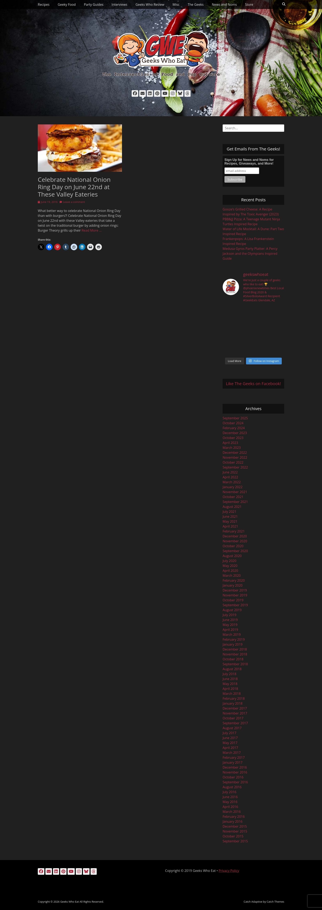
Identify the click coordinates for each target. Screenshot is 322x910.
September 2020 (235, 551)
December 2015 (235, 826)
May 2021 (230, 521)
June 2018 (230, 679)
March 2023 (232, 447)
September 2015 (235, 841)
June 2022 (230, 472)
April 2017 (230, 747)
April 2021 (230, 526)
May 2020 (230, 565)
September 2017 (235, 723)
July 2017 (229, 733)
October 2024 (233, 423)
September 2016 (235, 782)
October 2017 (233, 718)
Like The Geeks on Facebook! (253, 383)
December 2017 (235, 708)
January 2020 (233, 585)
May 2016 (230, 802)
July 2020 (229, 561)
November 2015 (235, 831)
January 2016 (233, 821)
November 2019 (235, 595)
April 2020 (230, 570)
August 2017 (232, 728)
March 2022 (232, 482)
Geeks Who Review (150, 4)
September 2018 (235, 664)
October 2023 (233, 438)
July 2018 (229, 674)
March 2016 (232, 811)
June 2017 (230, 738)
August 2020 (232, 556)
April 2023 (230, 442)
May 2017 (230, 743)
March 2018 (232, 693)
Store (249, 4)
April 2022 (230, 477)
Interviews (119, 4)
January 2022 (233, 487)
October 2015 (233, 836)
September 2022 (235, 467)
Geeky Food (67, 4)
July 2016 (229, 792)
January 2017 (233, 762)
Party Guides (93, 4)
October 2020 (233, 546)
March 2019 (232, 634)
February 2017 (234, 757)
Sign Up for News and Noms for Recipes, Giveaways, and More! (249, 161)
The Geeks (196, 4)
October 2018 (233, 659)
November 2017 (235, 713)
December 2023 (235, 433)
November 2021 (235, 492)
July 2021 (229, 511)
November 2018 (235, 654)
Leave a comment (74, 202)
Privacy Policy (229, 870)
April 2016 (230, 806)
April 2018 (230, 688)
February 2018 (234, 698)
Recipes (43, 4)
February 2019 (234, 639)
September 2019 (235, 605)
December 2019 (235, 590)
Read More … (92, 230)
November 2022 (235, 457)
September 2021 (235, 501)
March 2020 (232, 575)
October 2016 (233, 777)
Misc (175, 4)
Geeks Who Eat (69, 901)
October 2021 (233, 497)
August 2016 (232, 787)
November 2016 (235, 772)
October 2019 (233, 600)
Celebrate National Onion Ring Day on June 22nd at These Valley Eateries (74, 186)
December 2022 (235, 452)
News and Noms (224, 4)
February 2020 (234, 580)
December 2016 (235, 767)
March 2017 (232, 752)
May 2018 (230, 683)
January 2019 (233, 644)
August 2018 (232, 669)
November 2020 (235, 541)
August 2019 (232, 610)
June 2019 (230, 620)
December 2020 (235, 536)
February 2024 (234, 428)
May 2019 (230, 624)
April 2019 (230, 629)
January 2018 (233, 703)
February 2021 (234, 531)
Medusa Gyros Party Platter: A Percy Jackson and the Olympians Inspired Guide (250, 253)
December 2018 (235, 649)
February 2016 (234, 816)
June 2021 (230, 516)
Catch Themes (275, 901)
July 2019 (229, 615)
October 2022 (233, 462)
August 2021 (232, 506)
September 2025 (235, 418)
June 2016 (230, 797)
